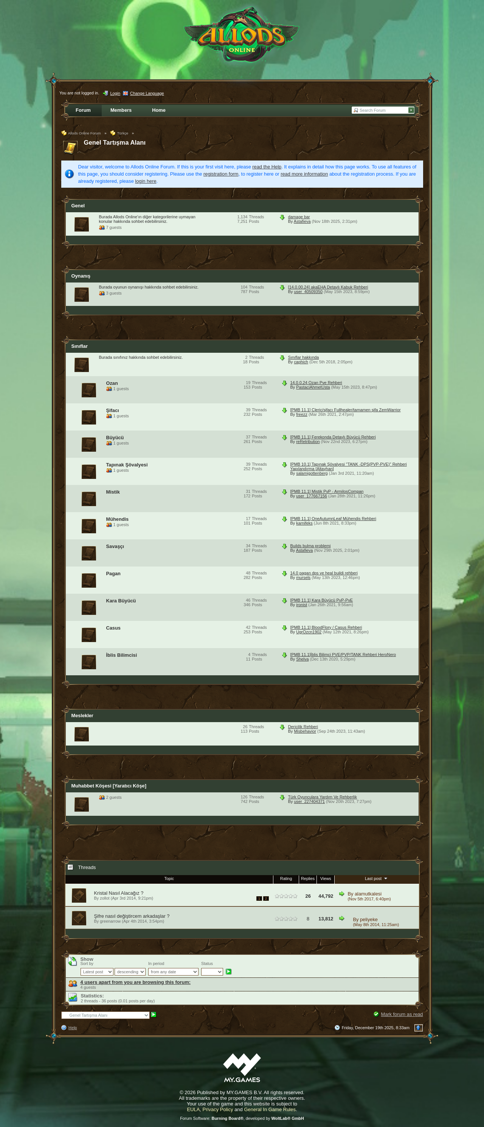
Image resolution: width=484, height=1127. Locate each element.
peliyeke (369, 919)
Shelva (302, 659)
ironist (301, 604)
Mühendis (117, 519)
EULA (193, 1109)
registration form (220, 174)
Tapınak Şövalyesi (127, 465)
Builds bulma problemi (310, 545)
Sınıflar (79, 346)
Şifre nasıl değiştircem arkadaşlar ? (132, 916)
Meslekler (82, 715)
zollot (104, 898)
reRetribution (308, 441)
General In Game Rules (270, 1109)
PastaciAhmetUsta (313, 387)
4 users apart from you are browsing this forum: (136, 982)
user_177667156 (311, 496)
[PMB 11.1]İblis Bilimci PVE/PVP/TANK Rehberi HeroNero (343, 654)
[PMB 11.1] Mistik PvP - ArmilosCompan (327, 491)
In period (156, 963)
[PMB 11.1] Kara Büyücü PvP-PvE (321, 600)
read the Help (266, 167)
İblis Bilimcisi (121, 655)
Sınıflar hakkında (303, 357)
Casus (113, 628)
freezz (301, 414)
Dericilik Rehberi (303, 726)
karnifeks (304, 523)
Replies (308, 878)
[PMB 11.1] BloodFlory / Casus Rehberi (326, 627)
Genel (78, 205)
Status (207, 963)
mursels (303, 577)
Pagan (113, 573)
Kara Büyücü (121, 601)
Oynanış (81, 276)
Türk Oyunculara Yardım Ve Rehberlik (322, 797)
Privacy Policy (218, 1109)
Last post (377, 878)
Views (325, 878)
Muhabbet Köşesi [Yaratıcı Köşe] (108, 786)
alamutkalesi (368, 894)
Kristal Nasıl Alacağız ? (119, 893)
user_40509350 (308, 291)
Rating (286, 878)
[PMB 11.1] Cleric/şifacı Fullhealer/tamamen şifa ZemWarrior (345, 410)
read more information (304, 174)
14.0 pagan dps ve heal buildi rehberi (324, 573)
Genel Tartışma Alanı (115, 142)
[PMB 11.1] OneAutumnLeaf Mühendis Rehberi (333, 518)
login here (145, 181)
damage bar (299, 217)
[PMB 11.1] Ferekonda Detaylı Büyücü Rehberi (333, 437)
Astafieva (302, 221)
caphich (301, 362)
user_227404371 (309, 801)
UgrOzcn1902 (308, 632)
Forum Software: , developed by (242, 1118)
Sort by (87, 963)
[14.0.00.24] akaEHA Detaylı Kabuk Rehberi (328, 287)
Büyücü (115, 437)
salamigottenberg (311, 473)
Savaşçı (115, 546)
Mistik (113, 492)
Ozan (112, 383)
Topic (169, 878)
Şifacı (112, 410)
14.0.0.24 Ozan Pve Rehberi (316, 382)
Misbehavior (305, 731)
